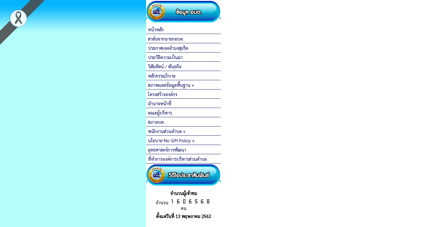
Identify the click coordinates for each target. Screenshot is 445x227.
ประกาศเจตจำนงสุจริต (168, 48)
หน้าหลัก (156, 29)
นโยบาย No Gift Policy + (171, 140)
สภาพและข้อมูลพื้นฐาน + (171, 85)
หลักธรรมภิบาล (161, 75)
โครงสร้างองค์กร (162, 94)
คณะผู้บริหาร (160, 112)
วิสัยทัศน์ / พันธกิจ (164, 66)
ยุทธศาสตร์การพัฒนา (167, 149)
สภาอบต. (156, 122)
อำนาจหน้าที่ (159, 103)
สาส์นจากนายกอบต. (166, 38)
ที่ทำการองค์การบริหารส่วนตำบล (177, 159)
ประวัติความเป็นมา (165, 57)
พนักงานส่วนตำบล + (167, 131)
